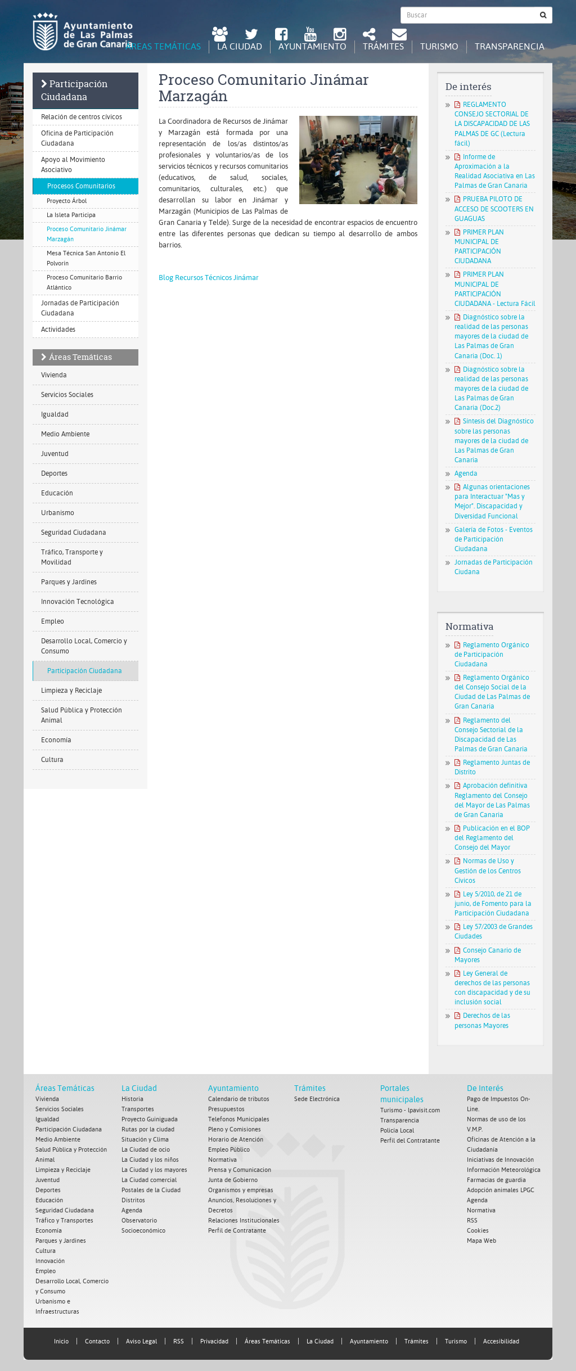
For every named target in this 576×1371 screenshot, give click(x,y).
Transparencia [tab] (509, 46)
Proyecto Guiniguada (150, 1119)
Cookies (478, 1230)
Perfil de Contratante (237, 1230)
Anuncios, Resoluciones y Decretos (242, 1205)
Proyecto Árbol (67, 201)
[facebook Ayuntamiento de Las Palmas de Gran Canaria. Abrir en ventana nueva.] (281, 36)
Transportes (138, 1109)
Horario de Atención (235, 1139)
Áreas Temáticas (80, 356)
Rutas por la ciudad (148, 1129)
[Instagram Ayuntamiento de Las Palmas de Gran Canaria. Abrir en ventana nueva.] (339, 36)
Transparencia (399, 1120)
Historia (132, 1099)
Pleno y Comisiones (234, 1129)
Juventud (55, 454)
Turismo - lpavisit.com (410, 1110)
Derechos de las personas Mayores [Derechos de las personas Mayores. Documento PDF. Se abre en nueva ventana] (482, 1020)
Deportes (54, 473)
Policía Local (397, 1130)
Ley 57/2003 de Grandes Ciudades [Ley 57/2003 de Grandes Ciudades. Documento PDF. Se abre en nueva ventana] (493, 931)
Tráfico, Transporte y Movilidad (72, 557)
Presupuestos (226, 1109)
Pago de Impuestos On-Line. (498, 1104)
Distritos (133, 1200)
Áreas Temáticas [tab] (163, 46)
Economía (56, 740)
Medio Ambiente (65, 434)
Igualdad (55, 414)
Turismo (456, 1341)
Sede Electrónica (317, 1099)
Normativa (222, 1159)
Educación (57, 493)
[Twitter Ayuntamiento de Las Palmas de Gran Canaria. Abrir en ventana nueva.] (251, 36)
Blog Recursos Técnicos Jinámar (209, 277)
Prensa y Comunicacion (239, 1170)
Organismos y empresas (240, 1190)
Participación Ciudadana (74, 90)
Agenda (466, 473)
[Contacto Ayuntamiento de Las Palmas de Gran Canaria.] (399, 36)
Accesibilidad (501, 1341)
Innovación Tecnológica (77, 602)
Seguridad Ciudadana (73, 532)
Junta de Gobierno (233, 1180)
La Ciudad (139, 1088)
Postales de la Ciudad (151, 1190)
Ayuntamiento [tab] (312, 46)
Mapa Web (481, 1240)
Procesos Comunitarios (81, 186)
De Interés (485, 1088)
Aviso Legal (141, 1341)
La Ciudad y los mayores (154, 1170)
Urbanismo (57, 513)
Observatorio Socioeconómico (143, 1225)
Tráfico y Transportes (64, 1220)
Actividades (58, 329)
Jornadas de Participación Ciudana (493, 567)
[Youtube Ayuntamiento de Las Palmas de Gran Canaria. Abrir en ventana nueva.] (310, 36)
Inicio (61, 1341)
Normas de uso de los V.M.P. (496, 1124)
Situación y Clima (145, 1139)
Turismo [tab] (439, 46)
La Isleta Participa (71, 215)
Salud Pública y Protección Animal (81, 715)
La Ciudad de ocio (146, 1149)
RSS (472, 1220)
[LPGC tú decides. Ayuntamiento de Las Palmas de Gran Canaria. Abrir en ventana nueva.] (220, 36)
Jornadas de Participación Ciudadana (80, 308)
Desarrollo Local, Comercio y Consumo (84, 646)
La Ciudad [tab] (239, 46)
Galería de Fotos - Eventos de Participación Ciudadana (493, 539)
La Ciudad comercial (149, 1180)
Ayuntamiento (233, 1088)
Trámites (310, 1088)
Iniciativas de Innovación (500, 1159)
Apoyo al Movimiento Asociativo (73, 165)
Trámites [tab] (383, 46)
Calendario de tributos (238, 1099)
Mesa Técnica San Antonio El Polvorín (86, 258)
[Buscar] (543, 15)
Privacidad (214, 1341)
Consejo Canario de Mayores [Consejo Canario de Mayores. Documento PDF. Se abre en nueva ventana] (487, 955)
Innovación (50, 1261)
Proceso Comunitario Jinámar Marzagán (87, 234)
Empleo (52, 621)
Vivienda (54, 375)
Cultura (52, 760)
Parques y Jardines (69, 582)
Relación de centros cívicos (81, 117)
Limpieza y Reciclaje (71, 690)
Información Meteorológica (504, 1170)
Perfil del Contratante (410, 1140)
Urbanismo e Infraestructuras (57, 1306)
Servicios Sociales (67, 395)
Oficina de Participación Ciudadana (77, 138)
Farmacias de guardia (496, 1180)
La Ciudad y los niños (150, 1159)
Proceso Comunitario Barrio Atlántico (84, 282)
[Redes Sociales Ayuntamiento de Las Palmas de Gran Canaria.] (369, 36)
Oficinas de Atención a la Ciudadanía (501, 1144)
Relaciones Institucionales (244, 1220)
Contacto (97, 1341)
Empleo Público (229, 1149)
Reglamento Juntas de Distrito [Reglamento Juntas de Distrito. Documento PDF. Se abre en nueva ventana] (492, 767)
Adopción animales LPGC (500, 1190)
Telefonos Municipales (238, 1119)
